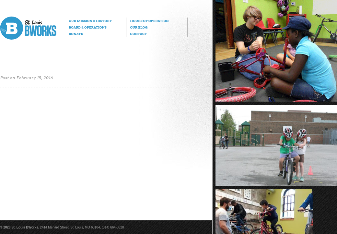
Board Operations (88, 27)
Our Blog (138, 27)
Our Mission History (90, 21)
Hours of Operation (149, 21)
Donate (76, 34)
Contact (138, 34)
